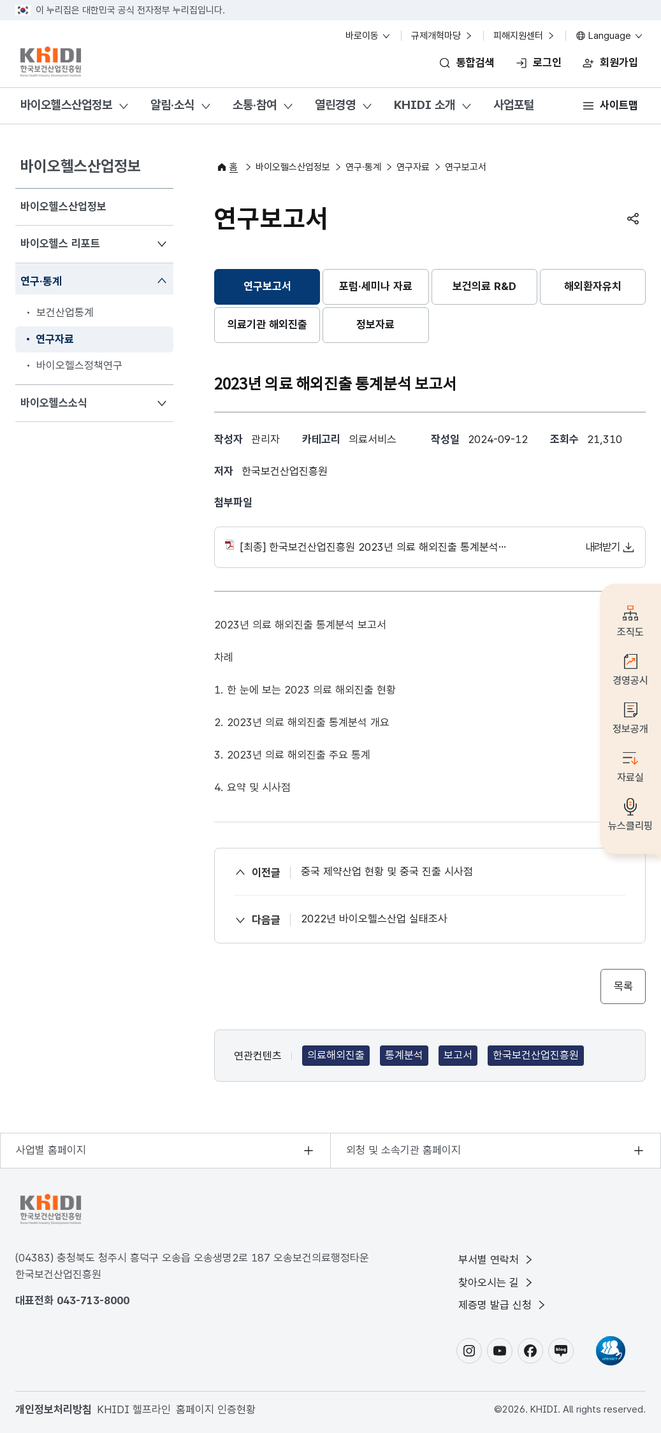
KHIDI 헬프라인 (134, 1409)
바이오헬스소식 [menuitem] (53, 402)
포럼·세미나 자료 (375, 286)
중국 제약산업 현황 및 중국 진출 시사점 (387, 871)
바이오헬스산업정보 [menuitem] (63, 206)
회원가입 (619, 62)
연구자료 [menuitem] (55, 339)
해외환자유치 (592, 286)
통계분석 (404, 1055)
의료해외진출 (336, 1055)
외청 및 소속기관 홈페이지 (403, 1150)
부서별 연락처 (496, 1259)
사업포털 (513, 105)
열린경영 (335, 105)
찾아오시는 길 (496, 1282)
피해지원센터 (524, 35)
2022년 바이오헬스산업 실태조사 (374, 918)
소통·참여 (255, 105)
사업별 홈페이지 (51, 1150)
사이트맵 (619, 105)
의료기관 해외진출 (267, 324)
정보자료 (375, 324)
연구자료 (413, 167)
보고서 (458, 1055)
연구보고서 (267, 286)
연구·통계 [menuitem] (41, 280)
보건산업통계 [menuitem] (65, 312)
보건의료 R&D (484, 286)
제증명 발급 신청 (503, 1304)
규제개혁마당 (442, 35)
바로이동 (368, 35)
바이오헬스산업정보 (66, 105)
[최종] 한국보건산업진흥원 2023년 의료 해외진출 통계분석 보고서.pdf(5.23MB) (430, 547)
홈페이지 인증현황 (216, 1409)
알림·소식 (172, 105)
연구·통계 (363, 167)
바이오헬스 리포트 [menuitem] (60, 242)
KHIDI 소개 (424, 105)
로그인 (547, 62)
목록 (623, 986)
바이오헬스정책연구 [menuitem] (79, 365)
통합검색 (475, 62)
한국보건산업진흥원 (536, 1055)
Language (610, 35)
